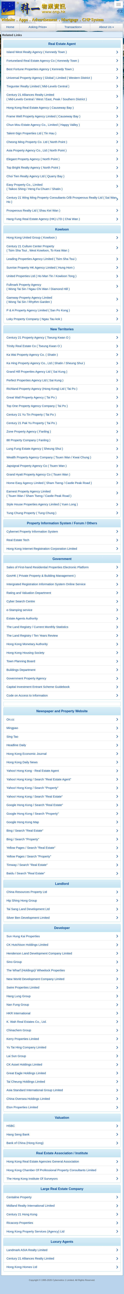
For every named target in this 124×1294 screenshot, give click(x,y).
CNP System (92, 19)
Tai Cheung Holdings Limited (62, 1081)
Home (10, 27)
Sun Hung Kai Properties (62, 936)
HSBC (62, 1125)
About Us (106, 27)
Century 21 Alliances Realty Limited (62, 1258)
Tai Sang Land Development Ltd (62, 909)
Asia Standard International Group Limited (62, 1090)
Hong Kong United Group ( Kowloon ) (62, 237)
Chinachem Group (62, 1030)
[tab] (62, 44)
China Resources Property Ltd (62, 892)
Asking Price (37, 27)
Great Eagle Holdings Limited (62, 1073)
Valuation (62, 1117)
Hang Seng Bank (62, 1134)
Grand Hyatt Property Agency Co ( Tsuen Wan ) (62, 474)
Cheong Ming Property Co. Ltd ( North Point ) (62, 142)
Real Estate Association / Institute (62, 1153)
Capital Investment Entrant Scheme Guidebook (62, 686)
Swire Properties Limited (62, 987)
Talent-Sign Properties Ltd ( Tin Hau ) (62, 133)
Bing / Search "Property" (62, 839)
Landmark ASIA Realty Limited (62, 1250)
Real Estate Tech (62, 540)
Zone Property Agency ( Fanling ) (62, 431)
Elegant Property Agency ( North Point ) (62, 159)
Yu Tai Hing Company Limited (62, 1047)
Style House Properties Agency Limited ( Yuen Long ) (62, 504)
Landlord (62, 883)
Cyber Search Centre (62, 601)
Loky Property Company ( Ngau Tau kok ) (62, 319)
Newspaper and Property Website (62, 711)
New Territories (62, 329)
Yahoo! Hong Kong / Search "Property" (62, 787)
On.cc (62, 719)
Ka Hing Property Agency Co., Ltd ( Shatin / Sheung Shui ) (62, 363)
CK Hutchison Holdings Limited (62, 944)
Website (8, 19)
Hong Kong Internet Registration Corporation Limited (62, 548)
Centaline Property (62, 1197)
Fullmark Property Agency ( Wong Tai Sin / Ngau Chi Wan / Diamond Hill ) (62, 287)
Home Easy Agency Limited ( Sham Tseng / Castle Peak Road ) (62, 483)
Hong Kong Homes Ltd (62, 1267)
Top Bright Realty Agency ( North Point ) (62, 167)
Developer (62, 928)
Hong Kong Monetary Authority (62, 644)
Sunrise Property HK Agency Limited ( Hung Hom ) (62, 267)
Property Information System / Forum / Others (62, 523)
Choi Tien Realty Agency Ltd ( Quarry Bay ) (62, 176)
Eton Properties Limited (62, 1107)
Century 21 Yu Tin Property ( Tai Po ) (62, 414)
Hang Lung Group (62, 996)
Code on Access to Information (62, 695)
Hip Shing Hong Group (62, 900)
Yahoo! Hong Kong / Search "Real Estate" (62, 796)
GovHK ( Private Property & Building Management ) (62, 575)
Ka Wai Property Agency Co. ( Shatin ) (62, 354)
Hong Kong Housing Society (62, 652)
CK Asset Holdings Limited (62, 1064)
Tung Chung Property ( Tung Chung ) (62, 513)
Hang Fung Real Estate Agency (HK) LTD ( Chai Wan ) (62, 219)
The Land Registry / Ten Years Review (62, 635)
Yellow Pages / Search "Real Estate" (62, 847)
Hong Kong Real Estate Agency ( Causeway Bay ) (62, 107)
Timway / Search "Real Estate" (62, 864)
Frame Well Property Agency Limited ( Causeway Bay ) (62, 116)
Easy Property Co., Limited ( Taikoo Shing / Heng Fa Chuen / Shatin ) (62, 187)
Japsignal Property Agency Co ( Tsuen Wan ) (62, 465)
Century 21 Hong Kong (62, 1214)
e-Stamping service (62, 610)
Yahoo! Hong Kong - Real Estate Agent (62, 770)
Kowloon (62, 229)
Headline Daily (62, 745)
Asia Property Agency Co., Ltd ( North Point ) (62, 150)
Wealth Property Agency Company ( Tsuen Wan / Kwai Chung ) (62, 457)
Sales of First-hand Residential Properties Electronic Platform (62, 567)
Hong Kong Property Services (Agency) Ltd (62, 1231)
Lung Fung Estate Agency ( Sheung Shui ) (62, 448)
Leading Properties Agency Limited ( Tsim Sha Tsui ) (62, 259)
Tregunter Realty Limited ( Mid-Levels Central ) (62, 86)
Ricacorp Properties (62, 1222)
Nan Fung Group (62, 1004)
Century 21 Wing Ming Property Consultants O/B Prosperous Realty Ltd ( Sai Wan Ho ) (62, 199)
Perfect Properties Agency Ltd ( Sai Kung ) (62, 380)
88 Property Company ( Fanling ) (62, 440)
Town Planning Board (62, 661)
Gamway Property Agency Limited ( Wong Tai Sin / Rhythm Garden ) (62, 299)
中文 (120, 11)
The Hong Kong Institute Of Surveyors (62, 1178)
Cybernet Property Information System (62, 531)
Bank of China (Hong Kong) (62, 1143)
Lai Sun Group (62, 1056)
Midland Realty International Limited (62, 1205)
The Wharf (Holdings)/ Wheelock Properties (62, 970)
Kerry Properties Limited (62, 1039)
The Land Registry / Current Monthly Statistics (62, 627)
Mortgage (69, 19)
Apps (23, 19)
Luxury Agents (62, 1241)
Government (62, 559)
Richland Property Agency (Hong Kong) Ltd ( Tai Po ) (62, 388)
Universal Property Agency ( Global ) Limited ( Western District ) (62, 77)
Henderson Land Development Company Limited (62, 953)
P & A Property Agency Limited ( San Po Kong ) (62, 310)
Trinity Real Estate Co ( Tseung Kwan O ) (62, 346)
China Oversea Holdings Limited (62, 1098)
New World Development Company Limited (62, 979)
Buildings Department (62, 670)
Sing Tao (62, 736)
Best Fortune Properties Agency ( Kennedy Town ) (62, 69)
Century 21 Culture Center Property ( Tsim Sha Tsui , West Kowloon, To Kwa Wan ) (62, 248)
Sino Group (62, 961)
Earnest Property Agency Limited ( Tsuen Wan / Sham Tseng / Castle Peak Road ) (62, 493)
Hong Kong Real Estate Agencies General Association (62, 1161)
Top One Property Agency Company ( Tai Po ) (62, 406)
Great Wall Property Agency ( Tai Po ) (62, 397)
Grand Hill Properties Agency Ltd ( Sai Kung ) (62, 371)
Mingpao (62, 728)
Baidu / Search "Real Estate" (62, 873)
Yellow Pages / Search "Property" (62, 856)
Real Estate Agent (62, 44)
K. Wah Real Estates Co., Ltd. (62, 1021)
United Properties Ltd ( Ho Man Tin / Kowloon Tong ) (62, 276)
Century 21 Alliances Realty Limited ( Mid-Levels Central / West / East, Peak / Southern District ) (62, 97)
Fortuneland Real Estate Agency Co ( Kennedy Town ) (62, 60)
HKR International (62, 1013)
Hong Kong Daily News (62, 762)
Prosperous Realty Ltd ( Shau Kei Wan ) (62, 210)
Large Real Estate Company (62, 1189)
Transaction (73, 27)
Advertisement (44, 19)
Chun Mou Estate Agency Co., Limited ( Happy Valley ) (62, 124)
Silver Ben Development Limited (62, 917)
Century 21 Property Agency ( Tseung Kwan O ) (62, 337)
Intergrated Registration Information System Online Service (62, 584)
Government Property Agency (62, 678)
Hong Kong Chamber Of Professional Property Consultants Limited (62, 1170)
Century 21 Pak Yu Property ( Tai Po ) (62, 423)
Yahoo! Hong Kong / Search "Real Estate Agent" (62, 779)
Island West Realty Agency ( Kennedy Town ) (62, 52)
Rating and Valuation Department (62, 592)
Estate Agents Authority (62, 618)
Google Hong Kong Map (62, 822)
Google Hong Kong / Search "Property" (62, 813)
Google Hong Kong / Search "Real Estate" (62, 805)
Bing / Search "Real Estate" (62, 830)
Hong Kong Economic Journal (62, 753)
